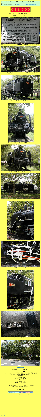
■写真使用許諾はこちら (31, 4)
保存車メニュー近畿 (25, 392)
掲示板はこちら (21, 4)
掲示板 (31, 392)
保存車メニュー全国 (15, 392)
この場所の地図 (20, 367)
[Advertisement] (21, 404)
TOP (9, 392)
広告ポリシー (3, 415)
